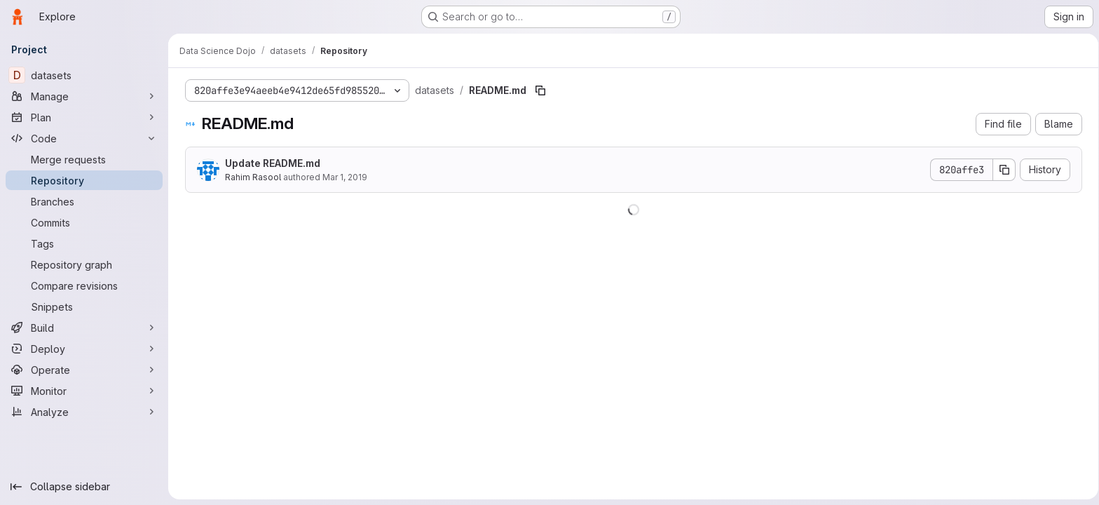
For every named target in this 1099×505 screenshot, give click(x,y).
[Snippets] (84, 306)
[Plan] (84, 117)
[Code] (84, 138)
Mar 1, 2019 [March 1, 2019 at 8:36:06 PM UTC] (342, 177)
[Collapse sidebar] (84, 487)
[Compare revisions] (84, 285)
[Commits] (84, 222)
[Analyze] (84, 412)
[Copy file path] (537, 90)
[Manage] (84, 96)
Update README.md (270, 163)
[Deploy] (84, 348)
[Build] (84, 327)
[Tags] (84, 243)
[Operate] (84, 369)
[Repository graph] (84, 264)
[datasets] (84, 75)
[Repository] (84, 180)
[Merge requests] (84, 159)
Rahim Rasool (250, 177)
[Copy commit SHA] (1001, 170)
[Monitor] (84, 390)
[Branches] (84, 201)
